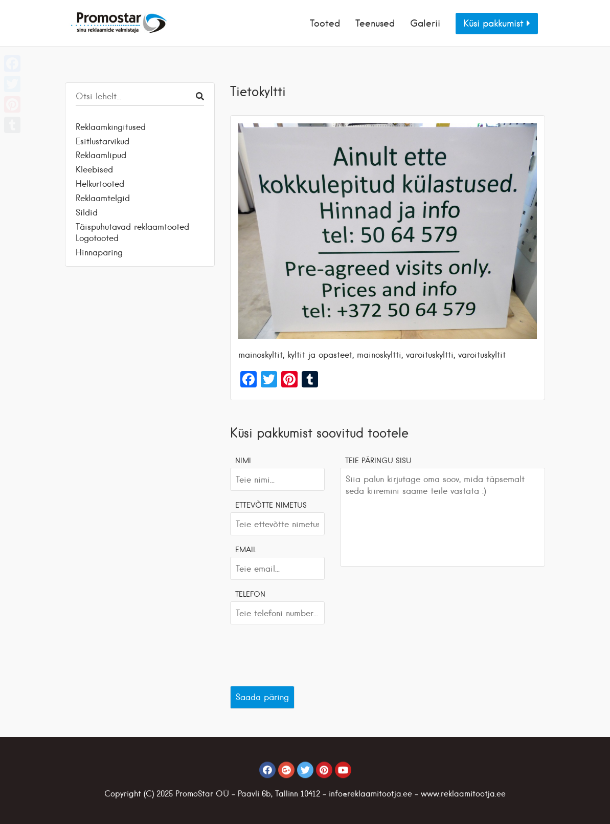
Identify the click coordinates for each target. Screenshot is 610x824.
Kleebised (94, 169)
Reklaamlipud (101, 155)
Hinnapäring (99, 252)
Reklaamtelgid (103, 198)
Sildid (87, 212)
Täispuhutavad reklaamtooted (132, 227)
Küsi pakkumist (496, 23)
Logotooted (97, 238)
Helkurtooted (100, 184)
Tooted (325, 23)
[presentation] (308, 653)
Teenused (375, 23)
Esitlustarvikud (102, 141)
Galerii (425, 23)
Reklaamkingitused (111, 127)
